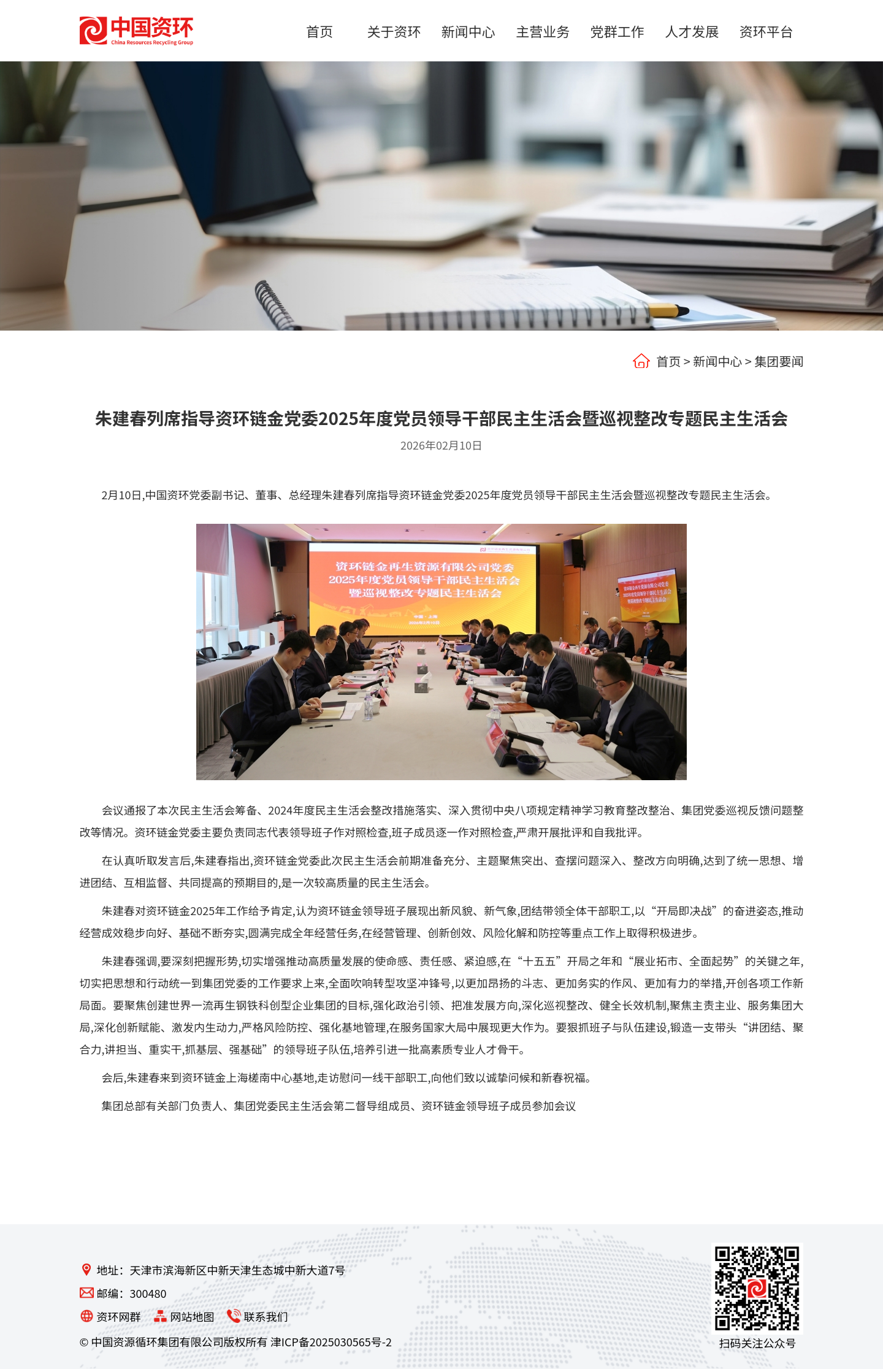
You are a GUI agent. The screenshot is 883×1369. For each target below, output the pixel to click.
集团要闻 (778, 361)
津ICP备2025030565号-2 (331, 1341)
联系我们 (266, 1316)
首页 (668, 361)
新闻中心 (717, 361)
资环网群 (119, 1316)
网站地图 (192, 1316)
